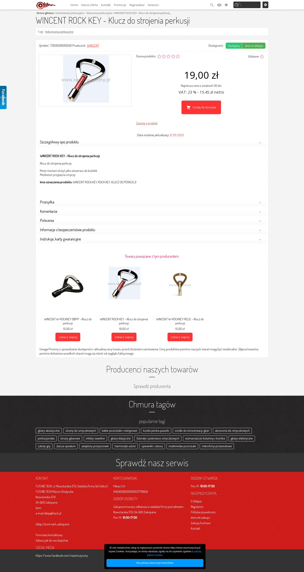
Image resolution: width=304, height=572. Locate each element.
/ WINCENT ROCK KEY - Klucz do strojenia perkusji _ (142, 13)
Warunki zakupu (200, 517)
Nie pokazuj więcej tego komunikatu (155, 563)
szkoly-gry (44, 445)
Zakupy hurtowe (200, 523)
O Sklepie (196, 501)
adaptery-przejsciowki (95, 445)
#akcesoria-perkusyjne (59, 32)
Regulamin (197, 507)
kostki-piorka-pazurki (156, 427)
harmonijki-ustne (125, 445)
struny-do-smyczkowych (81, 427)
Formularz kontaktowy (49, 535)
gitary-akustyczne (49, 427)
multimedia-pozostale (182, 445)
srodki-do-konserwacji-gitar (192, 427)
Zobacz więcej (68, 332)
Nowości (153, 5)
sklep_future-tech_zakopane (52, 524)
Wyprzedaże (137, 5)
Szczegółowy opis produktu (151, 138)
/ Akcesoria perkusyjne (98, 13)
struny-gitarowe (70, 436)
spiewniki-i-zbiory (152, 445)
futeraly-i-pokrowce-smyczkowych (157, 436)
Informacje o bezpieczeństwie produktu (151, 226)
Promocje (120, 5)
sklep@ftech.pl (52, 513)
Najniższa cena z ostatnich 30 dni (201, 86)
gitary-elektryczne (242, 436)
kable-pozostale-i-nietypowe (119, 427)
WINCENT (93, 45)
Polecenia (151, 217)
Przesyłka (151, 198)
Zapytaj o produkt (147, 119)
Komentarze (151, 207)
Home (74, 5)
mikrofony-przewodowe (217, 445)
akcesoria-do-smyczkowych (232, 427)
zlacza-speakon (66, 445)
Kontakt (106, 5)
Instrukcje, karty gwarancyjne (151, 235)
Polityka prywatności (203, 512)
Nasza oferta (89, 5)
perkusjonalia (46, 436)
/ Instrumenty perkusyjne (69, 13)
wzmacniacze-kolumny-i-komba (205, 436)
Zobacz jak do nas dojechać (52, 540)
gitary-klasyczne (121, 436)
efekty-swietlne (95, 436)
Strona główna (45, 13)
